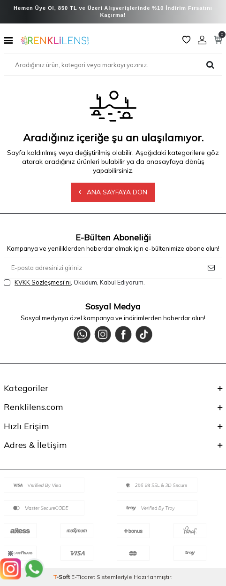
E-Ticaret (83, 576)
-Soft (62, 576)
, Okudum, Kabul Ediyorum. (74, 282)
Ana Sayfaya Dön (113, 192)
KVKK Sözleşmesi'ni (43, 282)
